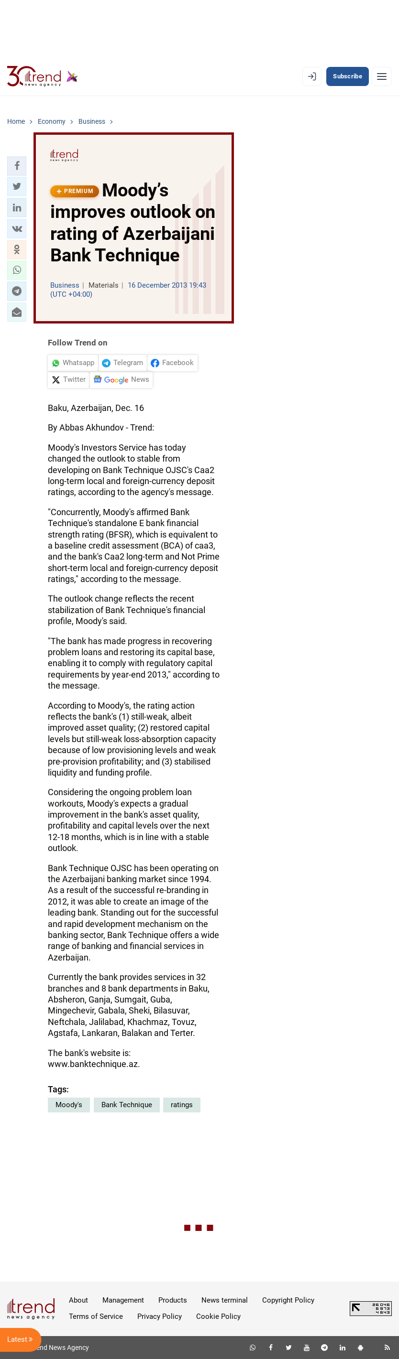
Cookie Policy (218, 1316)
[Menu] (382, 76)
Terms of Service (96, 1316)
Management (123, 1300)
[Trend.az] (42, 76)
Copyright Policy (288, 1300)
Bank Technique (126, 1104)
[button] (16, 166)
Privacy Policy (159, 1316)
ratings (182, 1104)
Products (172, 1300)
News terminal (224, 1300)
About (78, 1300)
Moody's (68, 1104)
